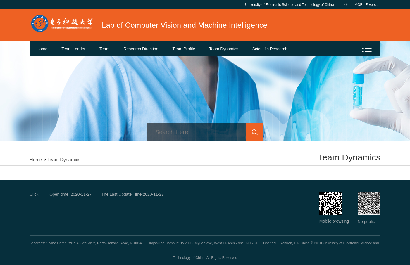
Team (104, 48)
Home (42, 48)
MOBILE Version (367, 5)
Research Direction (140, 48)
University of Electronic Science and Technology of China (290, 5)
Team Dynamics (223, 48)
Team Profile (183, 48)
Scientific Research (269, 48)
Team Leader (73, 48)
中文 (345, 5)
